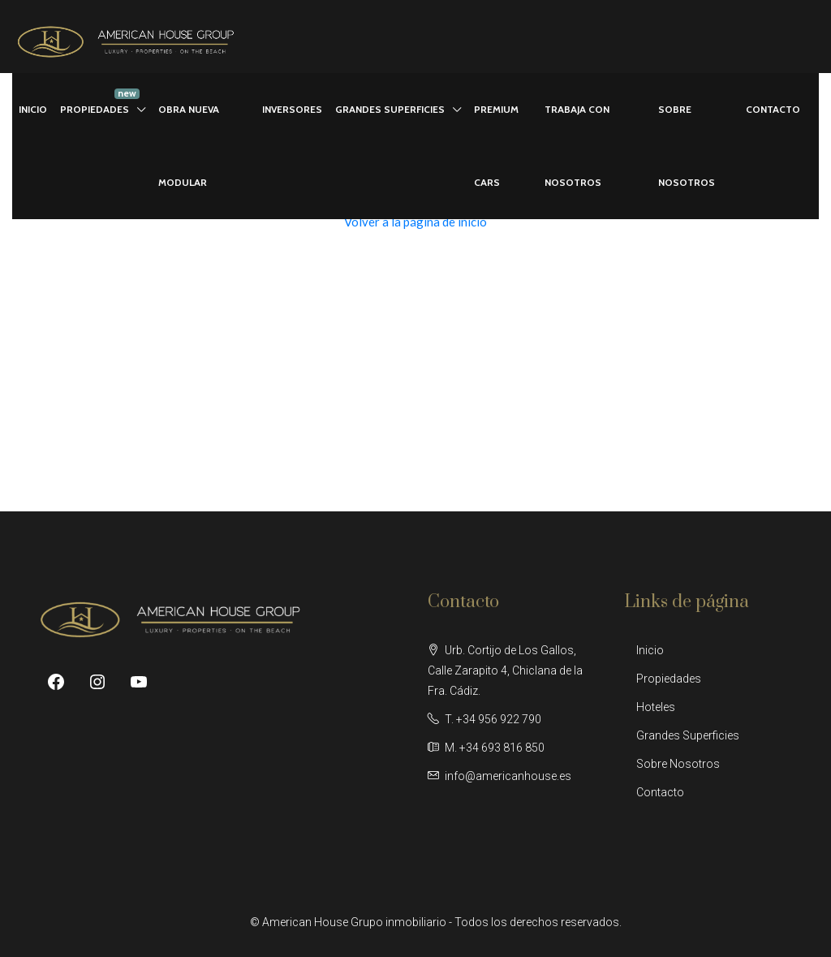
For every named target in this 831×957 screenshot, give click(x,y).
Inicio (650, 650)
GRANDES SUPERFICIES (390, 109)
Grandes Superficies (687, 735)
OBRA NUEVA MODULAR (188, 145)
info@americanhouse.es (508, 775)
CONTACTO (773, 109)
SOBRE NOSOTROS (686, 145)
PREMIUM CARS (496, 145)
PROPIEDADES (94, 109)
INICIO (33, 109)
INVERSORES (292, 109)
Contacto (660, 792)
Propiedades (668, 678)
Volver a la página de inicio (415, 221)
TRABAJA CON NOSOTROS (577, 145)
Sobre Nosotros (678, 763)
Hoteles (655, 707)
